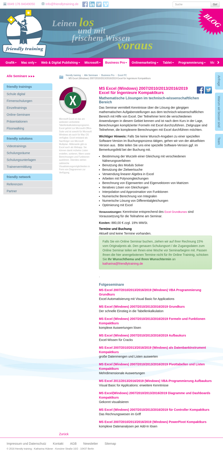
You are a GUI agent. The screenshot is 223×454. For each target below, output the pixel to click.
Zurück (64, 434)
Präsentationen (17, 121)
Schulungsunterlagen (21, 160)
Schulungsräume (18, 153)
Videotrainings (16, 146)
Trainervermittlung (19, 166)
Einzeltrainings (17, 108)
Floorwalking (15, 128)
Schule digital (16, 94)
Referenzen (15, 184)
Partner (12, 191)
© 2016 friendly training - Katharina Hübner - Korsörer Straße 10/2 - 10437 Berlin (50, 448)
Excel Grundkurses (175, 211)
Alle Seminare (21, 76)
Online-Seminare (18, 114)
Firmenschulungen (19, 101)
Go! (215, 4)
